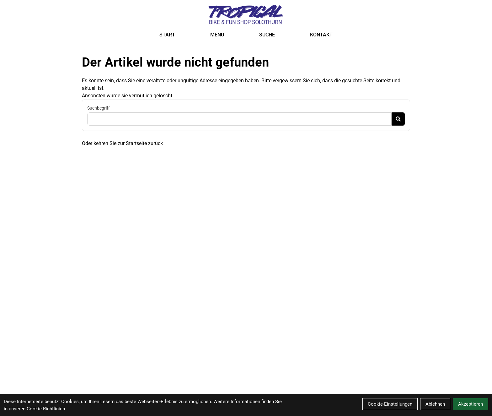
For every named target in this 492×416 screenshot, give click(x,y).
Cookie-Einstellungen (390, 404)
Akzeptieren (470, 404)
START (167, 35)
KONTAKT (321, 35)
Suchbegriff (98, 108)
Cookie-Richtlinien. (46, 409)
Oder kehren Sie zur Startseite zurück (122, 143)
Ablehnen (435, 404)
